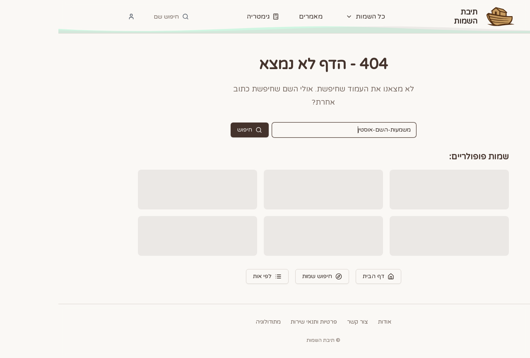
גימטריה (204, 16)
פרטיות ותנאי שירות (255, 321)
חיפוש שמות (264, 276)
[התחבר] (73, 16)
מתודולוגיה (209, 321)
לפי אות (209, 276)
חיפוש (191, 129)
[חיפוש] (112, 16)
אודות (326, 321)
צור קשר (299, 321)
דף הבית (320, 276)
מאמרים (252, 16)
